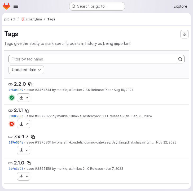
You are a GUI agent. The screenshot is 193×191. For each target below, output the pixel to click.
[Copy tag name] (30, 84)
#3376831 (43, 142)
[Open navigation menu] (15, 6)
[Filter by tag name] (92, 59)
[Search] (180, 59)
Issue (30, 90)
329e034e (15, 142)
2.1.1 (18, 110)
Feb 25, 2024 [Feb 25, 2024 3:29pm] (141, 116)
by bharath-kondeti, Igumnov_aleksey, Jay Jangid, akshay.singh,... (102, 142)
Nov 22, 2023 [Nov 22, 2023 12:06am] (166, 142)
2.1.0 (19, 163)
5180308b (15, 116)
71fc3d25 (15, 169)
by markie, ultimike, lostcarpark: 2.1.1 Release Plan (90, 116)
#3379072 (43, 116)
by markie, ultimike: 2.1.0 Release (77, 169)
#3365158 (43, 169)
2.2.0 (20, 84)
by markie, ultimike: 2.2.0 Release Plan (81, 90)
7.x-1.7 (21, 136)
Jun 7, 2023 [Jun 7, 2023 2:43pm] (114, 169)
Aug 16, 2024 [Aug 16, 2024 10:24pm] (124, 90)
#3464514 (43, 90)
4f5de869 (15, 90)
